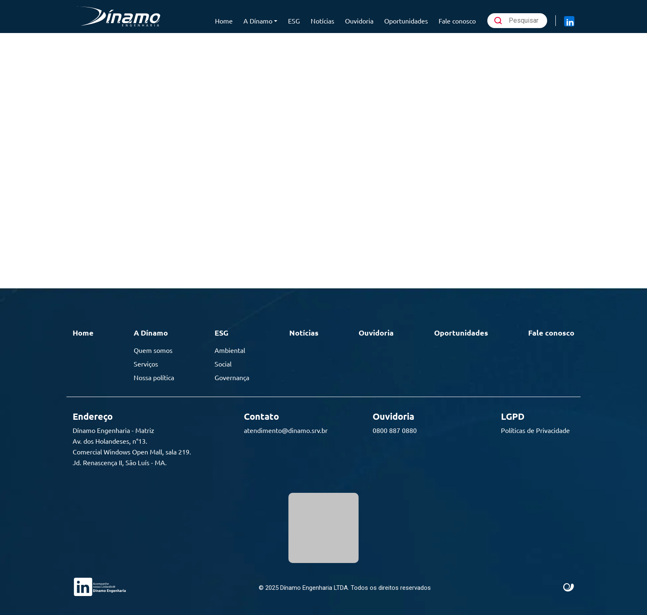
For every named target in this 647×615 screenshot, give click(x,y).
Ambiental (230, 350)
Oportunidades (406, 21)
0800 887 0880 (395, 430)
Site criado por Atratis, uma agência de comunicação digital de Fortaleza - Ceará (568, 587)
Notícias (322, 21)
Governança (232, 377)
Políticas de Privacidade (535, 430)
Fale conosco (457, 21)
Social (223, 364)
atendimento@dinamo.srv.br (286, 430)
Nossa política (154, 377)
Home (224, 21)
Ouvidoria (359, 21)
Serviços (146, 364)
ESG (294, 21)
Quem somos (153, 350)
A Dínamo (257, 21)
